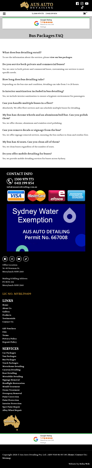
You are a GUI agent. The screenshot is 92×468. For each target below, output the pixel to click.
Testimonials (8, 318)
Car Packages (9, 353)
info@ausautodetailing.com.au (22, 187)
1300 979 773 (38, 13)
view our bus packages (61, 57)
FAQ (4, 332)
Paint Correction (10, 396)
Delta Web (85, 464)
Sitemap (6, 458)
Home (5, 305)
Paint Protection (10, 400)
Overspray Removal (12, 393)
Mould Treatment (11, 386)
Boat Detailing (9, 373)
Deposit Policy (9, 342)
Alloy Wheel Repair (12, 410)
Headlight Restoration (13, 383)
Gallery (6, 311)
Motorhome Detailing (13, 366)
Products (6, 315)
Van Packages (9, 356)
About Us (6, 308)
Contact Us (7, 322)
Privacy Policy (9, 338)
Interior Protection (11, 403)
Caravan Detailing (11, 369)
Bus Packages (9, 359)
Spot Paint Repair (11, 407)
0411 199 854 (51, 13)
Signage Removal (11, 380)
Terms (5, 335)
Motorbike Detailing (12, 376)
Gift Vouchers (9, 328)
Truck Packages (10, 363)
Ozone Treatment (11, 390)
